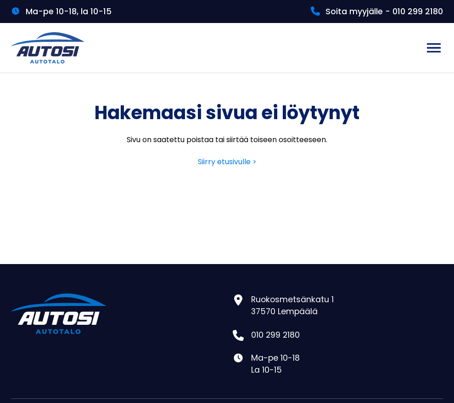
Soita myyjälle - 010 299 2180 (384, 11)
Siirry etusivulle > (227, 161)
